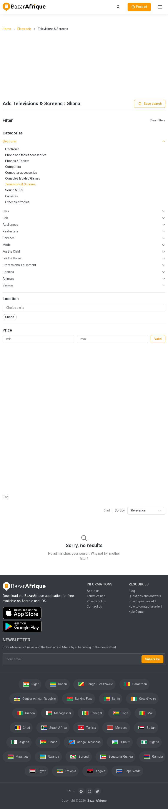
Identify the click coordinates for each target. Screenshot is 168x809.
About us (93, 591)
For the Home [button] (12, 258)
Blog (132, 591)
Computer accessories (21, 172)
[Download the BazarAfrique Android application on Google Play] (42, 626)
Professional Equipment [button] (19, 265)
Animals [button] (8, 278)
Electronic (24, 29)
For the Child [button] (11, 251)
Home (7, 29)
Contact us (94, 606)
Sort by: (120, 510)
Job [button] (5, 218)
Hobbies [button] (8, 272)
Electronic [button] (10, 141)
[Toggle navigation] (160, 6)
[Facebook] (81, 791)
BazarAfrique (96, 800)
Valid (158, 339)
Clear (157, 120)
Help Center (137, 611)
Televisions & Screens (20, 184)
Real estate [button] (10, 231)
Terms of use (96, 596)
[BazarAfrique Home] (24, 7)
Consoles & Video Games (22, 178)
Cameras (11, 196)
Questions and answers (145, 596)
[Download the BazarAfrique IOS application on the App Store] (42, 613)
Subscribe (152, 659)
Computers (13, 166)
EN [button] (69, 791)
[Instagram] (89, 791)
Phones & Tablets (17, 161)
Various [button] (8, 285)
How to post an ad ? (142, 601)
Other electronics (17, 202)
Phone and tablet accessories (26, 155)
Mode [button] (7, 245)
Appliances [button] (10, 224)
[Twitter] (97, 791)
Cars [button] (6, 211)
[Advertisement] (84, 65)
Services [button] (9, 238)
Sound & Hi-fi (14, 190)
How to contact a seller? (145, 606)
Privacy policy (96, 601)
